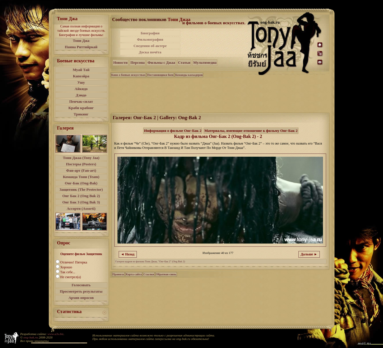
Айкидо (81, 89)
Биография (150, 33)
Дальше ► (309, 254)
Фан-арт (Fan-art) (81, 170)
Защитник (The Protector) (81, 189)
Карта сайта (134, 274)
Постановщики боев (160, 74)
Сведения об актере (150, 46)
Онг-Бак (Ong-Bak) (81, 183)
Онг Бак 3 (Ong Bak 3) (81, 202)
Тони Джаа (179, 19)
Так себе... (67, 272)
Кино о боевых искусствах (128, 74)
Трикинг (81, 114)
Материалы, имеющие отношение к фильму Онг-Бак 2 (251, 130)
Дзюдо (81, 95)
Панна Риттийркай (81, 47)
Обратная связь (166, 274)
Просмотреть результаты (81, 291)
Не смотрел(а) (70, 277)
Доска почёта (150, 52)
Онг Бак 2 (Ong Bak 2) (81, 196)
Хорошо (66, 267)
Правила (118, 274)
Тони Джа (81, 40)
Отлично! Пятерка (73, 262)
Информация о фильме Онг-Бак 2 (172, 130)
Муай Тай (81, 70)
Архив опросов (81, 297)
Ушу (81, 82)
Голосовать (81, 285)
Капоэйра (81, 76)
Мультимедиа (204, 62)
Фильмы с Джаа (161, 62)
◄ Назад (127, 254)
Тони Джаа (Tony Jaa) (81, 158)
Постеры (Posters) (81, 164)
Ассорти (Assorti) (81, 208)
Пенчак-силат (81, 101)
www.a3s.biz (55, 334)
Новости (120, 62)
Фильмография (150, 39)
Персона (137, 62)
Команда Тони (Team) (81, 177)
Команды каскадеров (189, 74)
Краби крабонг (81, 108)
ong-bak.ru (30, 337)
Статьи (184, 62)
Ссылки (148, 274)
